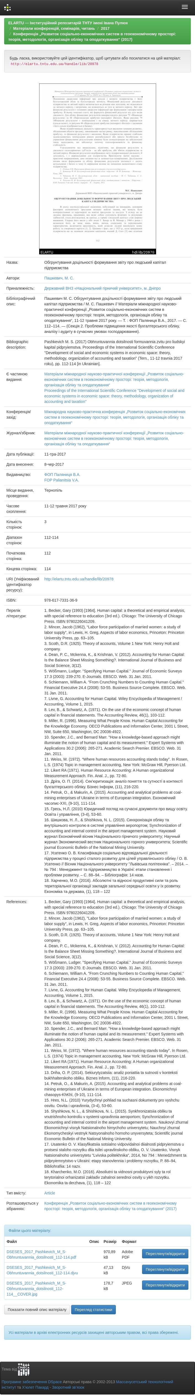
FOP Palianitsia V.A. (61, 480)
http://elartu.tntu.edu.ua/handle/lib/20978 (79, 579)
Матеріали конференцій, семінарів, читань (54, 28)
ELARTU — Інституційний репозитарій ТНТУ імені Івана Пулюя (68, 23)
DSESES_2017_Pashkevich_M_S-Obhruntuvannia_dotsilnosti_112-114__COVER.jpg (36, 1288)
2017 (105, 28)
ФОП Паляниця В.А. (62, 474)
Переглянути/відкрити (165, 1253)
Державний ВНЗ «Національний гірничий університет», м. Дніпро (102, 288)
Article (49, 1193)
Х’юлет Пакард (35, 1387)
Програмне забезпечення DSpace (32, 1382)
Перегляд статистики (93, 1309)
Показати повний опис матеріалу (37, 1309)
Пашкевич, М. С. (59, 278)
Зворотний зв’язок (68, 1387)
